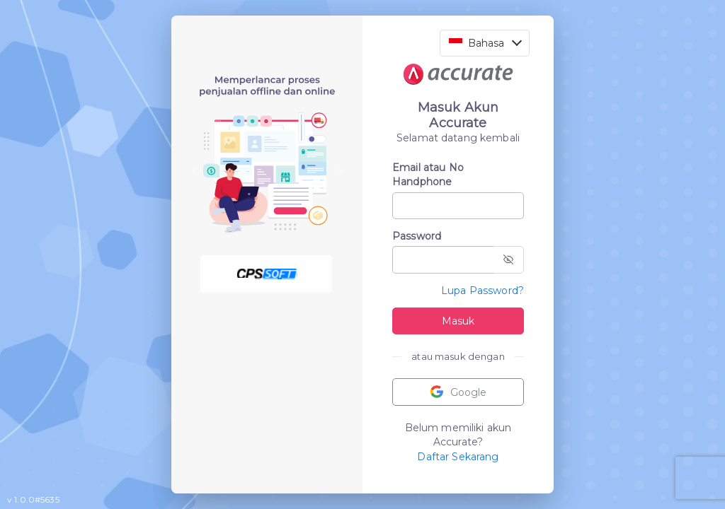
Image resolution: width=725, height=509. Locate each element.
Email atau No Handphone (428, 174)
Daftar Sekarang (457, 456)
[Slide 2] (267, 279)
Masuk (458, 321)
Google (458, 392)
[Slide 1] (241, 279)
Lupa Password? (482, 290)
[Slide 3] (292, 279)
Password (416, 236)
